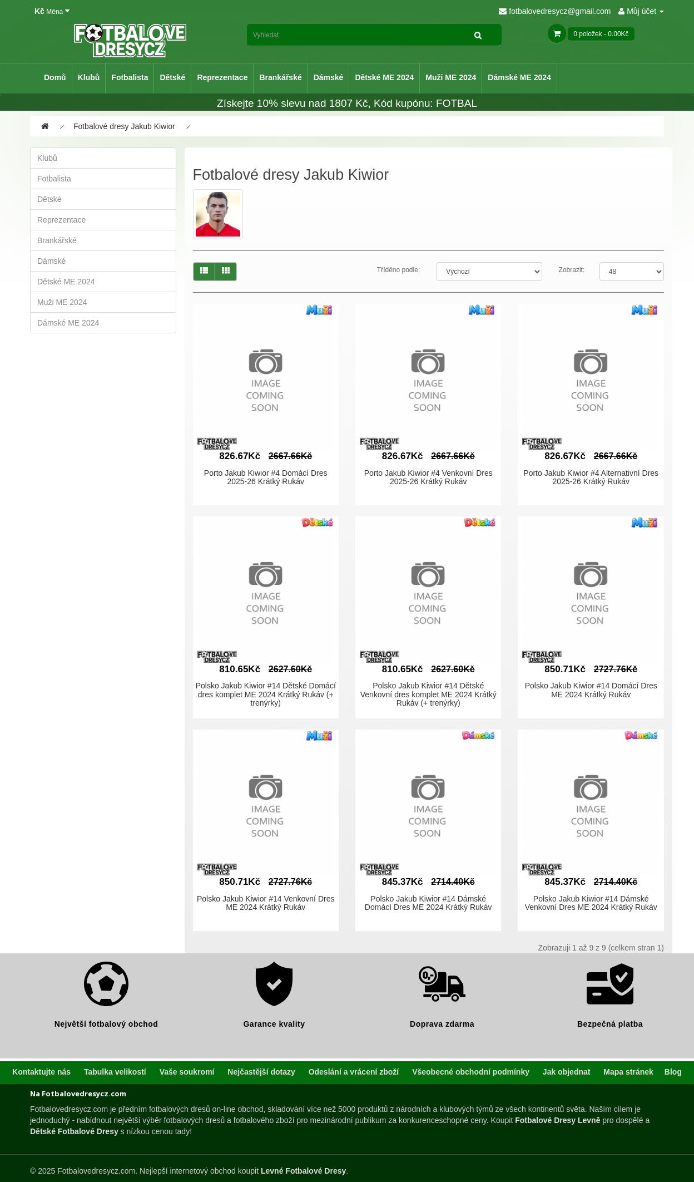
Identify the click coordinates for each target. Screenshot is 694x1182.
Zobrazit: (572, 270)
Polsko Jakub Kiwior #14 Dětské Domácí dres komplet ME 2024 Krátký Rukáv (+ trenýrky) (266, 694)
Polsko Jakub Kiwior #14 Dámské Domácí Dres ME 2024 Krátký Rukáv (428, 903)
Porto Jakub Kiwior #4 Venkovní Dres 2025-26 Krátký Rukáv (428, 477)
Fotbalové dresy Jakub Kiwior (124, 126)
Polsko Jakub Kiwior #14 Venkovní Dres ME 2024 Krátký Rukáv (265, 903)
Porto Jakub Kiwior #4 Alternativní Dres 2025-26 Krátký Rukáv (590, 477)
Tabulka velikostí (115, 1071)
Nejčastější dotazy (261, 1071)
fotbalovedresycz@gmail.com (555, 11)
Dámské (329, 77)
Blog (673, 1071)
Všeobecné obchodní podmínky (470, 1071)
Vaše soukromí (187, 1071)
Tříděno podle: (398, 270)
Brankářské (280, 77)
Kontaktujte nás (41, 1071)
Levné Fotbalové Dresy (303, 1170)
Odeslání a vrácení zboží (354, 1071)
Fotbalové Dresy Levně (557, 1120)
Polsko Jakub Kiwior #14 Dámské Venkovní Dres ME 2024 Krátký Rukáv (591, 903)
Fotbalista (129, 77)
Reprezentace (222, 77)
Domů (55, 77)
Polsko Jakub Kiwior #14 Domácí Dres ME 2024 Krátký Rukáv (591, 689)
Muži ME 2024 (450, 77)
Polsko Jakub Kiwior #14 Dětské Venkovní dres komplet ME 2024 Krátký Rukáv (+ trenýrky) (428, 694)
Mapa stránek (628, 1071)
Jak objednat (567, 1071)
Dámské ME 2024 (519, 77)
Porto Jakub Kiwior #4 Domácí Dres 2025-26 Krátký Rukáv (266, 477)
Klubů (89, 77)
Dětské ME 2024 (384, 77)
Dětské (172, 77)
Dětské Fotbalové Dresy (74, 1131)
